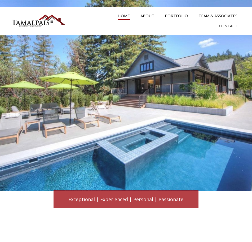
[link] (124, 15)
